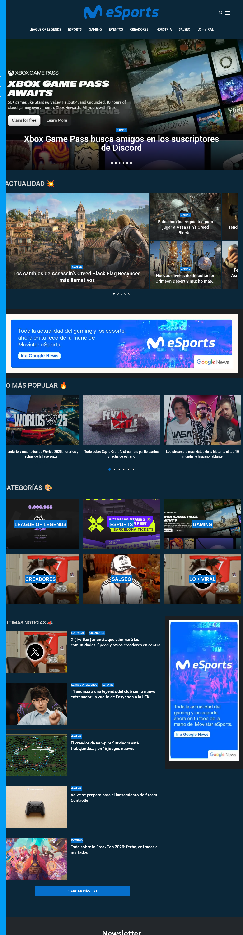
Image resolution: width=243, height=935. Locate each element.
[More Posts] (82, 891)
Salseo (184, 29)
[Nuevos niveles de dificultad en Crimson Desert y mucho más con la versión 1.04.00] (185, 265)
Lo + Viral (205, 29)
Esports (75, 29)
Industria (163, 29)
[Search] (220, 13)
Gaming (95, 29)
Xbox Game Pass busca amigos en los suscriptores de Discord (121, 143)
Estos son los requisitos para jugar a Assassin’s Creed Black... (185, 227)
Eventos (116, 29)
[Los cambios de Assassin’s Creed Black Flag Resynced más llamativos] (77, 241)
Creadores (139, 29)
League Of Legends (45, 29)
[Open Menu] (227, 13)
